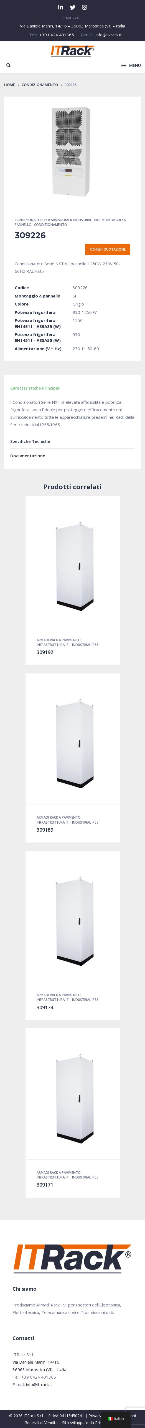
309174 (45, 1007)
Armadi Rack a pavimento (59, 640)
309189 (45, 829)
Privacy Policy (100, 1415)
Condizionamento (40, 84)
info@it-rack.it (109, 34)
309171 (45, 1184)
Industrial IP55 (85, 644)
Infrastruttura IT (53, 644)
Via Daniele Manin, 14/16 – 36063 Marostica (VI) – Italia (72, 26)
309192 (45, 652)
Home (9, 84)
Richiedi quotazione (108, 249)
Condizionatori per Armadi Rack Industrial (53, 220)
